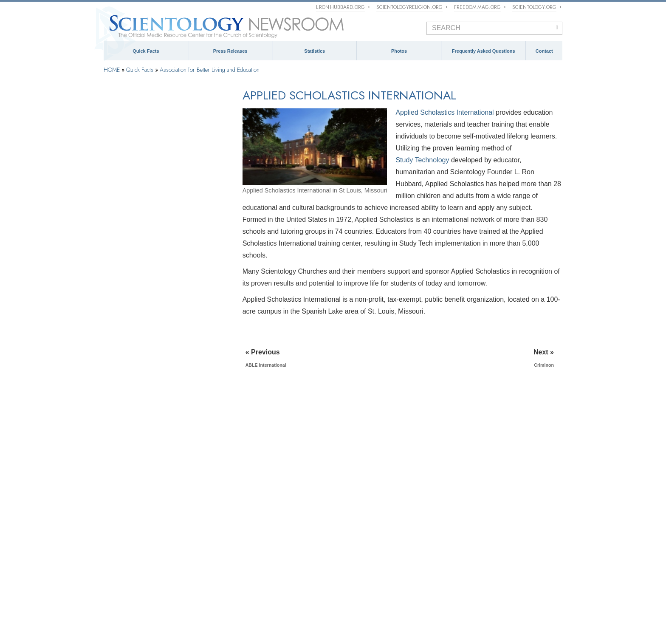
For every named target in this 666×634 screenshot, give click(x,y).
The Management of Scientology (260, 450)
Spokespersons (484, 514)
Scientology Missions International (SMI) (269, 473)
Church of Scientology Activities (376, 470)
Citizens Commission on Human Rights (349, 601)
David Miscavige (351, 577)
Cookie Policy (255, 619)
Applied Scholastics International (444, 112)
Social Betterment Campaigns (145, 242)
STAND (340, 589)
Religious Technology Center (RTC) (151, 178)
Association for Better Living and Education (210, 69)
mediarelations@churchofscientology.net (495, 497)
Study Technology (422, 160)
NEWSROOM (359, 439)
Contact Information (491, 534)
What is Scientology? (302, 577)
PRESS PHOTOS (364, 509)
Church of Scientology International (152, 199)
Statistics (314, 51)
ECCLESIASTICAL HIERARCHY (268, 439)
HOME (112, 69)
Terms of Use (280, 619)
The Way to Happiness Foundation (151, 328)
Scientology (123, 113)
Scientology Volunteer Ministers (139, 589)
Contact (544, 51)
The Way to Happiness (380, 589)
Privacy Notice (229, 619)
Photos (399, 51)
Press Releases (230, 51)
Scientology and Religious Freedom (381, 493)
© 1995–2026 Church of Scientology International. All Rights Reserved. (161, 619)
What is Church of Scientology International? (274, 462)
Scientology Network (196, 577)
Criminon (122, 303)
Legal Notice (304, 619)
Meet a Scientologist (363, 481)
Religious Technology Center (408, 577)
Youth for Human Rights (272, 601)
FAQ (110, 524)
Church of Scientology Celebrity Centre (156, 221)
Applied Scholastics (490, 589)
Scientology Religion (249, 577)
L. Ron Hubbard (128, 156)
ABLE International (133, 278)
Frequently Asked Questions (483, 51)
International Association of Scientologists (228, 589)
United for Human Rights (210, 601)
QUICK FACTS (124, 439)
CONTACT (473, 439)
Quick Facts (146, 51)
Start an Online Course (473, 577)
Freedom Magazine (303, 589)
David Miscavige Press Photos (375, 521)
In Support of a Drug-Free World (140, 601)
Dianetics (120, 135)
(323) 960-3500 (501, 480)
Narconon (123, 316)
